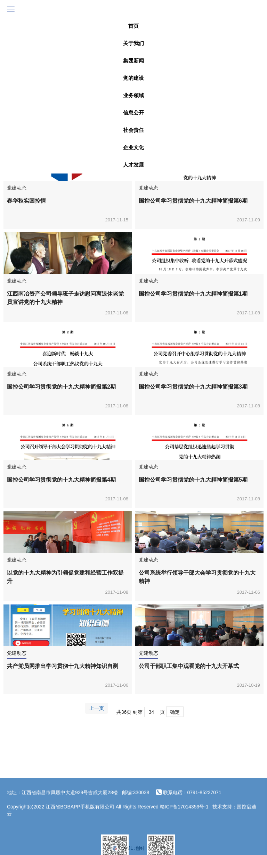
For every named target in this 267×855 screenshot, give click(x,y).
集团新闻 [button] (133, 61)
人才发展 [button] (133, 165)
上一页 (96, 708)
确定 (175, 712)
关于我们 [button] (133, 43)
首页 (133, 26)
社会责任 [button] (133, 130)
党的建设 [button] (133, 78)
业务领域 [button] (133, 95)
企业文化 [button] (133, 147)
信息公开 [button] (133, 113)
